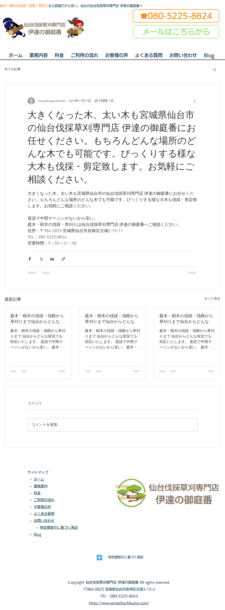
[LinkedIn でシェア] (52, 259)
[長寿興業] (99, 557)
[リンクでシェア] (63, 259)
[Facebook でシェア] (30, 259)
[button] (214, 69)
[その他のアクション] (194, 101)
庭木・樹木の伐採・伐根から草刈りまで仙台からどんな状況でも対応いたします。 (37, 319)
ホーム (39, 479)
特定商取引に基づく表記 (125, 557)
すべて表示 (212, 299)
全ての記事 (13, 69)
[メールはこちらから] (176, 31)
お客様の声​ (44, 507)
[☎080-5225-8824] (176, 16)
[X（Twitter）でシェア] (41, 259)
